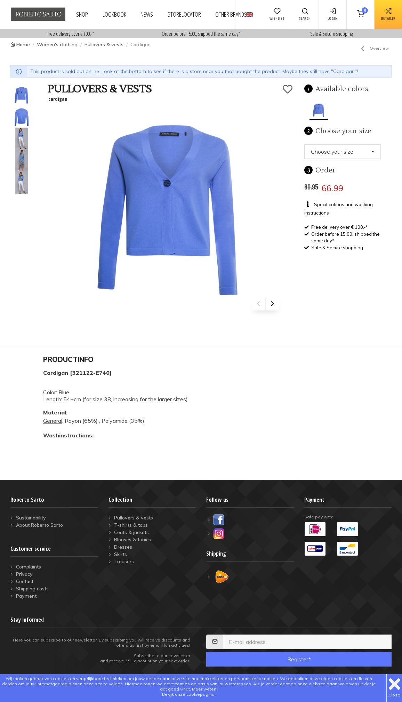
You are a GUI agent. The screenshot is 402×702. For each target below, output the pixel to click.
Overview (374, 49)
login (333, 14)
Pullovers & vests (104, 44)
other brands (231, 14)
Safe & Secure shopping (331, 34)
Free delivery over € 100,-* (70, 34)
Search (305, 14)
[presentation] (258, 303)
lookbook (114, 14)
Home (23, 44)
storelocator (184, 14)
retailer (388, 14)
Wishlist (277, 14)
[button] (342, 151)
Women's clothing (57, 44)
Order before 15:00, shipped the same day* (201, 34)
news (146, 14)
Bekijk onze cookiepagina (188, 694)
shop (82, 14)
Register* (299, 659)
